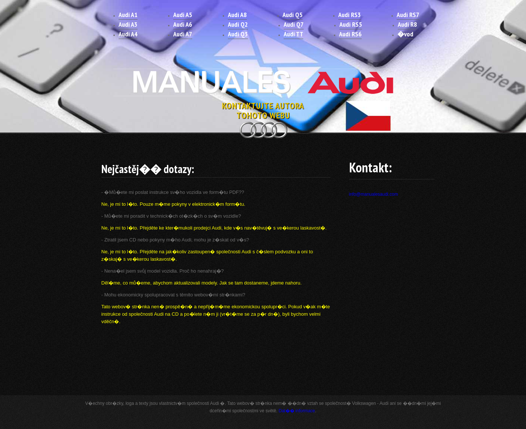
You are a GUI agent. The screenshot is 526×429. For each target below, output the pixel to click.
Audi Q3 (238, 34)
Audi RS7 (408, 14)
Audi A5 (182, 14)
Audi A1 (128, 14)
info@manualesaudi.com (373, 194)
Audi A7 (182, 34)
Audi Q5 (293, 14)
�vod (405, 34)
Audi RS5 (350, 24)
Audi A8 (237, 14)
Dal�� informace (297, 410)
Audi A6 (182, 24)
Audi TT (293, 34)
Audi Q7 (294, 24)
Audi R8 (407, 24)
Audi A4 (128, 34)
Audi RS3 (349, 14)
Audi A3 (128, 24)
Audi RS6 (350, 34)
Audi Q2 (238, 24)
